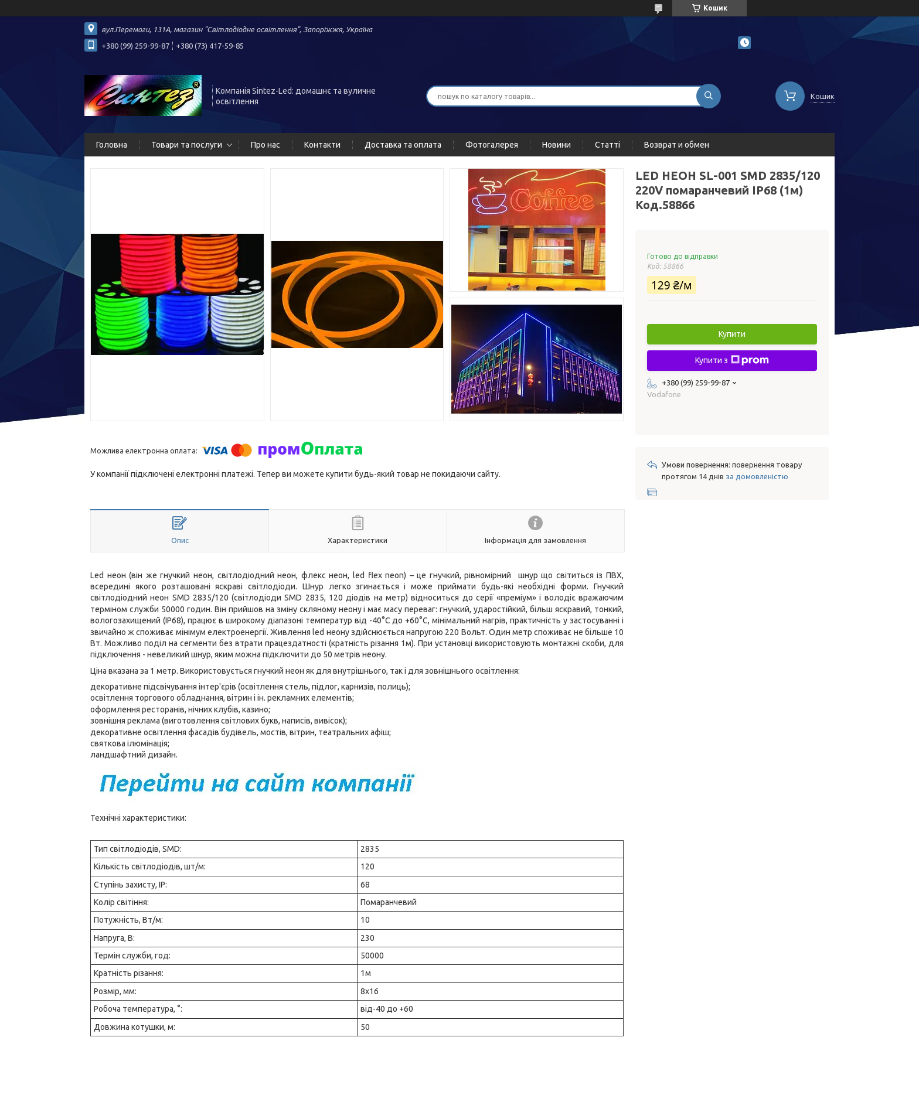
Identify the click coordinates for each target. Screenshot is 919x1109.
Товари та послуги (186, 145)
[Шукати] (708, 96)
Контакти (322, 145)
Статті (607, 145)
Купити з (732, 360)
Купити (732, 334)
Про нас (265, 145)
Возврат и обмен (676, 145)
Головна (111, 145)
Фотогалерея (491, 145)
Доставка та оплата (403, 145)
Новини (556, 145)
